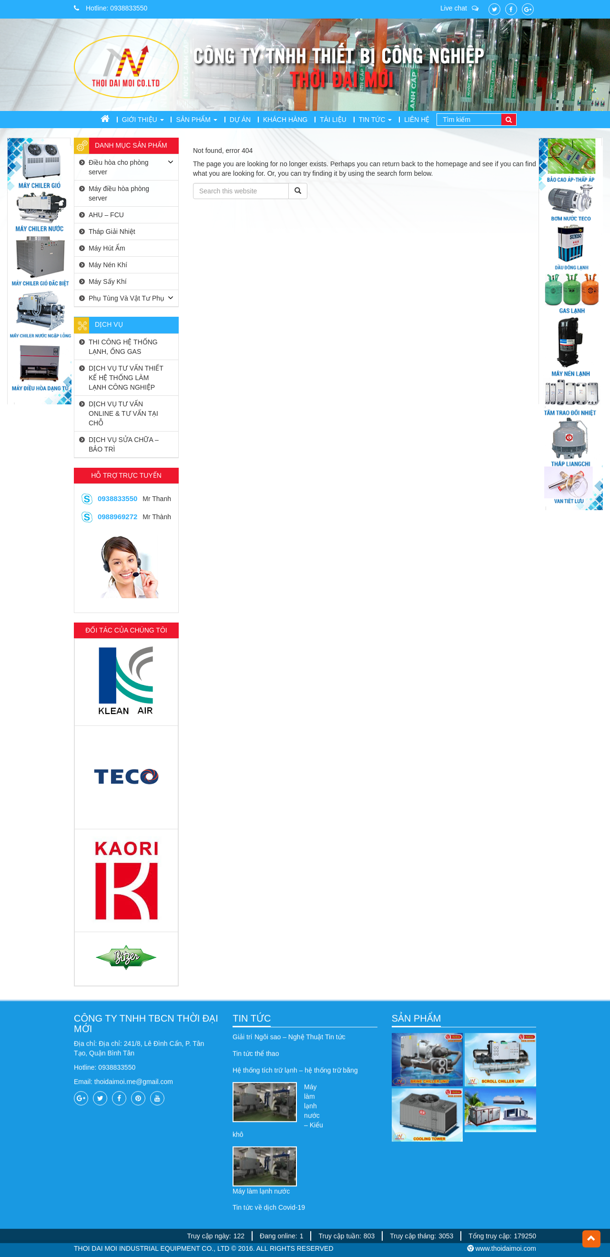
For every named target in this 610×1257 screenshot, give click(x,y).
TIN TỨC (252, 1133)
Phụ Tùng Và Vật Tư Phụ (126, 298)
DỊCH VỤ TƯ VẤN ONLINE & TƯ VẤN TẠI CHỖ (123, 413)
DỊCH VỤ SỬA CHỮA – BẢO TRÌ (124, 444)
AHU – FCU (106, 215)
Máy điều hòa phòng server (119, 193)
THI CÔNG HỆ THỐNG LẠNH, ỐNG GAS (123, 346)
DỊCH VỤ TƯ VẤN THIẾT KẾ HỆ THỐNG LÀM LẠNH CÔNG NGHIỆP (126, 377)
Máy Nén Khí (108, 265)
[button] (591, 1238)
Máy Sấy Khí (108, 281)
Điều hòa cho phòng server (119, 167)
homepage (452, 164)
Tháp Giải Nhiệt (112, 231)
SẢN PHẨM (416, 1133)
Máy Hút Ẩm (107, 248)
